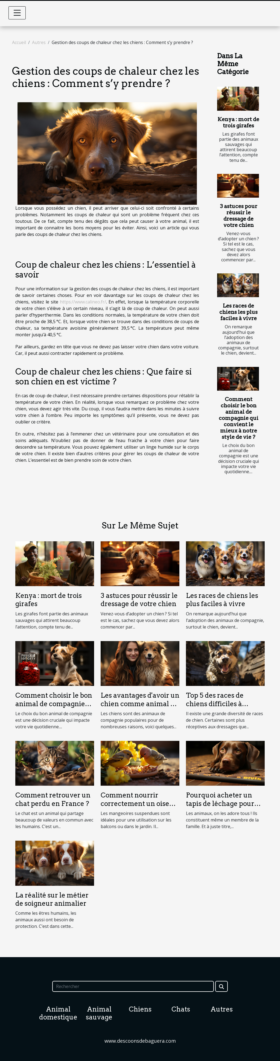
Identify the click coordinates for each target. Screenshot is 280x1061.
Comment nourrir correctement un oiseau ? (139, 803)
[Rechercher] (133, 986)
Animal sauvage (99, 1013)
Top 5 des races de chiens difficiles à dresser (215, 703)
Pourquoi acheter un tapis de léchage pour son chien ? (220, 803)
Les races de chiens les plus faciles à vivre (238, 312)
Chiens (140, 1009)
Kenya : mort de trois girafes (238, 122)
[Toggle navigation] (17, 12)
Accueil (19, 42)
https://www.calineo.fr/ (83, 302)
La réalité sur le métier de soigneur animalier (52, 899)
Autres (39, 42)
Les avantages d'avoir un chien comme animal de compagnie (140, 703)
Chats (180, 1009)
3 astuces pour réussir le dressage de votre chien (238, 215)
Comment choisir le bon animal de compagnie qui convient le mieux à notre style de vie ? (238, 418)
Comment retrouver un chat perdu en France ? (53, 799)
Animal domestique (58, 1013)
